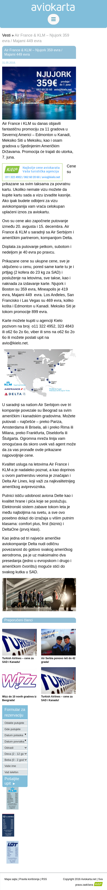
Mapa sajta (11, 879)
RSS (44, 879)
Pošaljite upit (12, 781)
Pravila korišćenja (29, 879)
